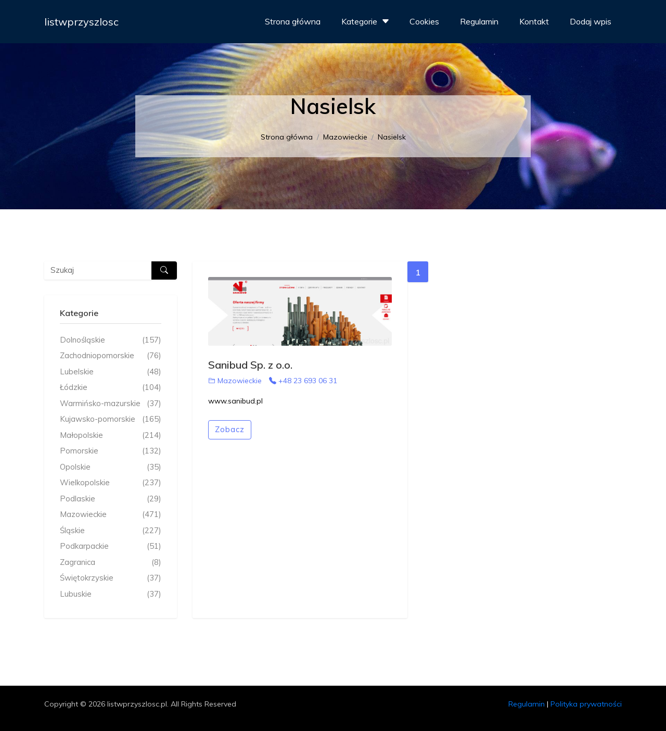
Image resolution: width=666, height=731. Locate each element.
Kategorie (366, 21)
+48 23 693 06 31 (303, 380)
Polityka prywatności (586, 704)
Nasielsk (392, 137)
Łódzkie (110, 388)
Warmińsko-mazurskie (110, 404)
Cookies (424, 21)
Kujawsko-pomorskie (110, 419)
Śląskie (110, 531)
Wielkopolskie (110, 483)
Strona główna (293, 21)
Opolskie (110, 467)
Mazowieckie (345, 137)
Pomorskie (110, 451)
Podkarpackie (110, 546)
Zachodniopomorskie (110, 356)
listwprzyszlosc (81, 21)
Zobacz (230, 429)
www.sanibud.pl (235, 401)
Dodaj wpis (590, 21)
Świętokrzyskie (110, 578)
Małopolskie (110, 436)
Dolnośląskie (110, 340)
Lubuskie (110, 594)
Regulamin (479, 21)
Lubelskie (110, 372)
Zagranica (110, 563)
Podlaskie (110, 499)
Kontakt (534, 21)
